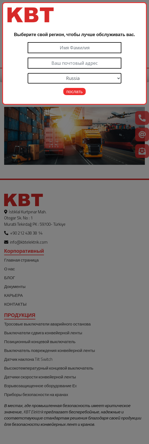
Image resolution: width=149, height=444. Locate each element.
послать (74, 91)
